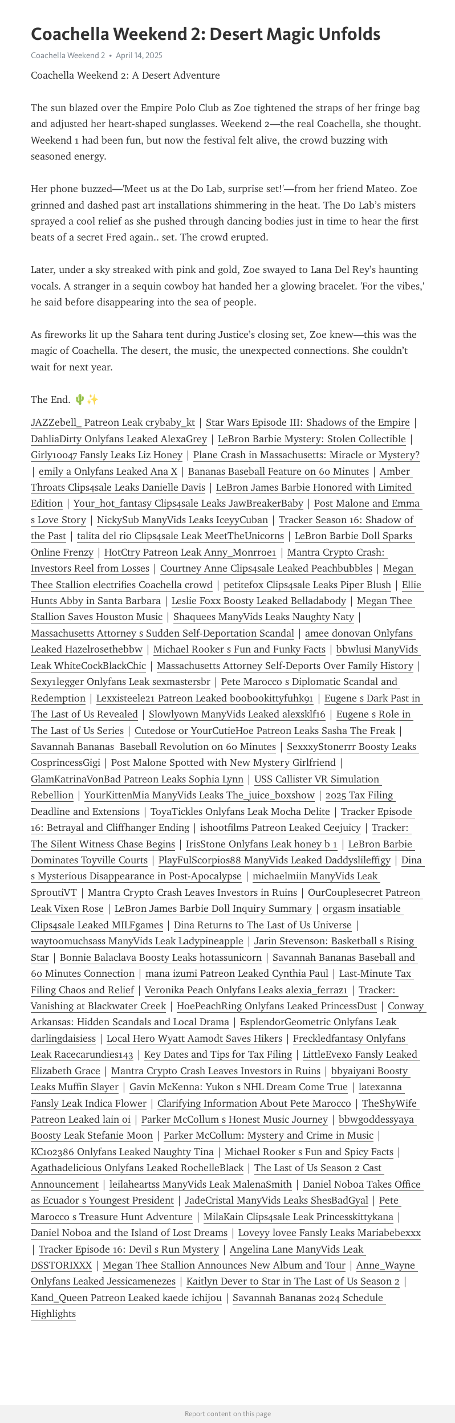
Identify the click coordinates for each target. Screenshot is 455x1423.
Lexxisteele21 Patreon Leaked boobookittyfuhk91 (205, 698)
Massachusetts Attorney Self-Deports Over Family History (285, 665)
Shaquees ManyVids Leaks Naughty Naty (263, 616)
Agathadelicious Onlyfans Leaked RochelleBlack (137, 1167)
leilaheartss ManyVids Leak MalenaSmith (200, 1184)
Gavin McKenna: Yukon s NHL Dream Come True (238, 1086)
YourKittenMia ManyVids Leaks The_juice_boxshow (199, 795)
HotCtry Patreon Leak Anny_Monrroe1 (190, 552)
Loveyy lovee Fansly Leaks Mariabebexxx (329, 1232)
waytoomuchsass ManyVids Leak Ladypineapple (137, 941)
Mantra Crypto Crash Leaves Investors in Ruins (192, 892)
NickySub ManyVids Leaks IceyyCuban (182, 519)
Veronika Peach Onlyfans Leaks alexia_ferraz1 (246, 990)
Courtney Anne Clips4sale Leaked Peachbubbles (266, 568)
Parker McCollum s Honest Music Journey (234, 1119)
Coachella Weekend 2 (68, 55)
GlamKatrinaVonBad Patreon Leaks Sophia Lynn (137, 779)
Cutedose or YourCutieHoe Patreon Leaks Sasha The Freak (265, 730)
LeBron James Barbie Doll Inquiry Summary (213, 908)
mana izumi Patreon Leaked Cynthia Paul (236, 973)
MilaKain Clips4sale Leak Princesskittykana (298, 1216)
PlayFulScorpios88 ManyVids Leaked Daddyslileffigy (275, 860)
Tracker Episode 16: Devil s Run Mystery (129, 1249)
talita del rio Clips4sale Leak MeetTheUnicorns (180, 535)
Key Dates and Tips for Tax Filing (218, 1054)
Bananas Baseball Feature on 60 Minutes (278, 471)
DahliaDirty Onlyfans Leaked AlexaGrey (119, 439)
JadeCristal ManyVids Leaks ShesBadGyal (276, 1200)
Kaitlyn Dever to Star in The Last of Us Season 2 (293, 1281)
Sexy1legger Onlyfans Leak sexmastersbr (120, 681)
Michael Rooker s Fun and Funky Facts (239, 649)
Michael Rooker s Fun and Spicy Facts (309, 1151)
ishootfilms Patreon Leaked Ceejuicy (280, 827)
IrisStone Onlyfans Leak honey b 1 (262, 844)
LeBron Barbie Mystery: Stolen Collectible (312, 439)
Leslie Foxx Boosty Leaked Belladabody (259, 600)
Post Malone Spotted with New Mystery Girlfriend (223, 762)
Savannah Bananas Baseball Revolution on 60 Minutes (153, 746)
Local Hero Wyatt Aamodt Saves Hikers (194, 1038)
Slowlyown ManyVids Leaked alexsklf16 (237, 714)
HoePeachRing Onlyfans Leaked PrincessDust (277, 1006)
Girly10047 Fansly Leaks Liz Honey (106, 454)
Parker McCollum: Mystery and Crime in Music (268, 1135)
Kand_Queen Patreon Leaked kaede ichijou (126, 1297)
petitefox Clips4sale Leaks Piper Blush (307, 584)
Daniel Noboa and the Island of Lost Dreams (129, 1232)
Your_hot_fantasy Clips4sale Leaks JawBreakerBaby (188, 503)
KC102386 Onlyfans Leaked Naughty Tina (122, 1151)
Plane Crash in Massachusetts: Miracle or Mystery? (306, 454)
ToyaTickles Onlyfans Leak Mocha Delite (240, 811)
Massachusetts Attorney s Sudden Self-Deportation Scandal (162, 633)
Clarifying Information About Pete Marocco (254, 1103)
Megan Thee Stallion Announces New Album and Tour (224, 1265)
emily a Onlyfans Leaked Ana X (108, 471)
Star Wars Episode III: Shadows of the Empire (308, 422)
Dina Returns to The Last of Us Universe (263, 925)
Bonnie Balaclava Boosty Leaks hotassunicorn (161, 957)
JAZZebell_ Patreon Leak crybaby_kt (113, 422)
